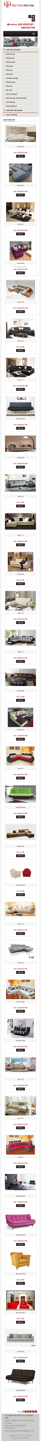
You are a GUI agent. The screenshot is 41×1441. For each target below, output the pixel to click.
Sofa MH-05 (20, 691)
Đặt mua (20, 156)
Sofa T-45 (20, 924)
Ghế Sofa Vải (10, 54)
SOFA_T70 (20, 302)
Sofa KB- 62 (20, 574)
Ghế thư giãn (10, 82)
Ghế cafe (9, 70)
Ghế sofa (9, 86)
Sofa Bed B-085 (20, 1390)
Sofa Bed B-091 (20, 419)
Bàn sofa (9, 90)
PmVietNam (25, 1437)
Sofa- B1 (20, 1157)
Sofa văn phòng (11, 115)
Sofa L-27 (20, 652)
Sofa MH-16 (20, 730)
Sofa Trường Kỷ (11, 94)
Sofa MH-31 (20, 185)
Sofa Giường (10, 102)
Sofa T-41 (20, 1118)
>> (35, 1411)
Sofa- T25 (20, 963)
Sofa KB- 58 (20, 458)
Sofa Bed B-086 (20, 807)
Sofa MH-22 (20, 147)
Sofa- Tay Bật (20, 1002)
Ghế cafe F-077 (20, 885)
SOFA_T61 (20, 224)
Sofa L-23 (20, 496)
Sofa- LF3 (20, 768)
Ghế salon (9, 66)
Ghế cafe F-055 (20, 1274)
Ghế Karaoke (10, 62)
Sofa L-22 (20, 380)
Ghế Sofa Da (10, 58)
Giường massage (12, 78)
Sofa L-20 (20, 341)
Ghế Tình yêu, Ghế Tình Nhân (16, 98)
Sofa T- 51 (20, 535)
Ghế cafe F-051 (20, 1313)
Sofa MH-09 (20, 263)
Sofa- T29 (20, 1079)
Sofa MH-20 (20, 846)
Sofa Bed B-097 (20, 1196)
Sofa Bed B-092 (20, 1041)
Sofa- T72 (20, 613)
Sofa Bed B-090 (20, 1235)
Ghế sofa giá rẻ (11, 106)
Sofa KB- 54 (20, 1351)
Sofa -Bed (9, 74)
